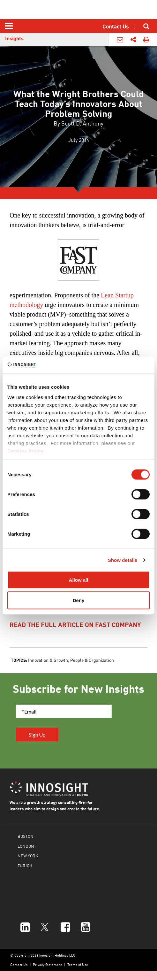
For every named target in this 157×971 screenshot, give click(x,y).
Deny (79, 600)
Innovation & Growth (48, 660)
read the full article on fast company (75, 624)
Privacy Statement (47, 964)
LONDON (26, 846)
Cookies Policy (25, 450)
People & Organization (92, 660)
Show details (123, 559)
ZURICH (25, 865)
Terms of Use (77, 964)
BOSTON (26, 836)
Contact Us (18, 964)
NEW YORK (28, 855)
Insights (14, 38)
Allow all (78, 580)
